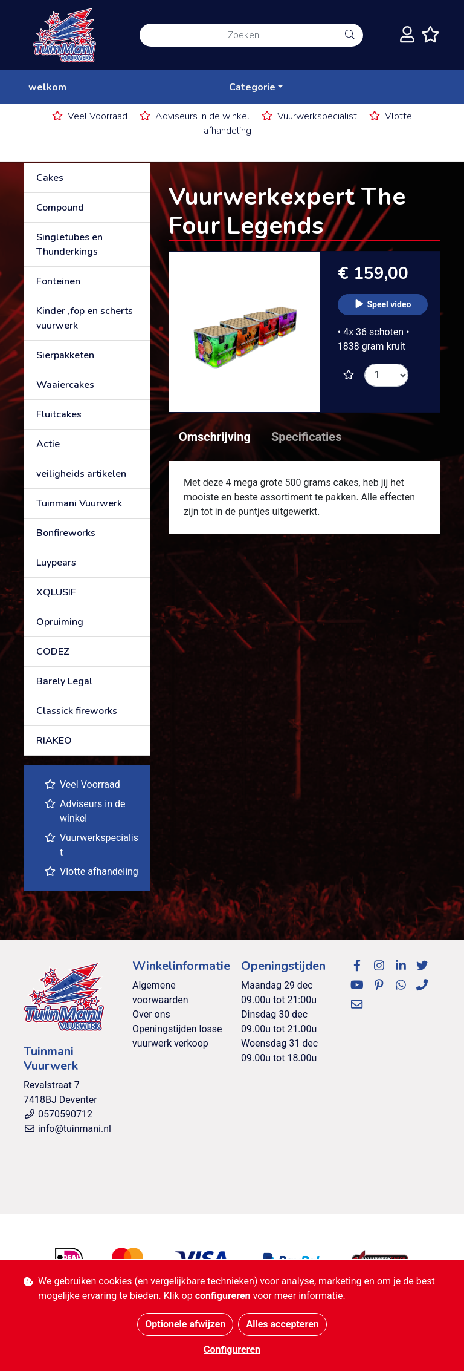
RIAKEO (54, 740)
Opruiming (59, 622)
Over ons (151, 1014)
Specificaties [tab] (306, 437)
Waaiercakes (65, 384)
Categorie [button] (252, 87)
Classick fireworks (76, 711)
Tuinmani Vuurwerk (79, 503)
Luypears (56, 562)
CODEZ (52, 651)
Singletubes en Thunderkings (69, 244)
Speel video (382, 304)
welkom (47, 87)
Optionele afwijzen (185, 1324)
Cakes (49, 178)
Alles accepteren (282, 1324)
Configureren (232, 1349)
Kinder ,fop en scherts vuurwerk (84, 318)
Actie (48, 444)
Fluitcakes (59, 414)
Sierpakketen (65, 355)
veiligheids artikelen (81, 473)
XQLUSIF (56, 592)
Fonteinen (58, 281)
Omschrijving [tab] (215, 437)
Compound (60, 207)
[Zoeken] (238, 35)
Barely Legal (64, 681)
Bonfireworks (65, 533)
